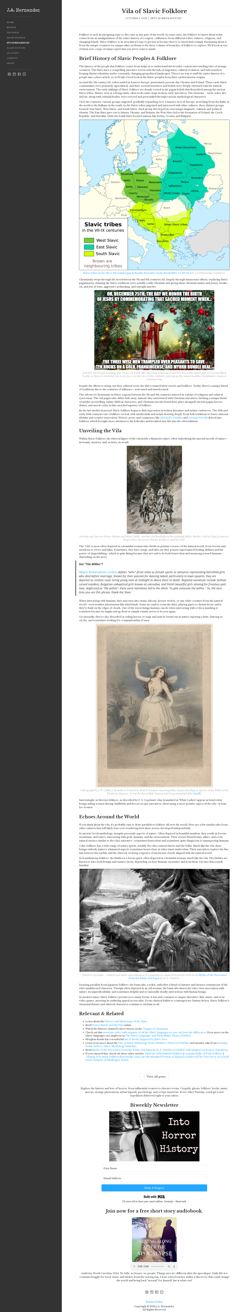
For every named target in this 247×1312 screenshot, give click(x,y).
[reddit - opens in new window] (14, 74)
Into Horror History (18, 43)
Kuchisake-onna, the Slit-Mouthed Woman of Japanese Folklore (158, 1056)
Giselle (197, 793)
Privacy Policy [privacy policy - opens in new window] (154, 1292)
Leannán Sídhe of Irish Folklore (203, 1053)
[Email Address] (160, 1177)
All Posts (13, 53)
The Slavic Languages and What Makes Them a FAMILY (158, 1035)
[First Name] (119, 1177)
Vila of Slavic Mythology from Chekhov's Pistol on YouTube (153, 1043)
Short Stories (16, 38)
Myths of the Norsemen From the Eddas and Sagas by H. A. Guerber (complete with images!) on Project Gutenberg (159, 1049)
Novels (11, 27)
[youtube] (24, 74)
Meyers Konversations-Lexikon (98, 572)
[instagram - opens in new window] (9, 74)
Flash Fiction (16, 48)
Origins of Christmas (155, 1028)
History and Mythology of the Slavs (126, 1021)
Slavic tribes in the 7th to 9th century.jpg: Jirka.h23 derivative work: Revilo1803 (130, 273)
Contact (12, 58)
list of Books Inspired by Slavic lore (145, 1039)
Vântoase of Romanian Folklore (163, 1053)
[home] (31, 10)
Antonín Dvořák (198, 417)
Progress (13, 33)
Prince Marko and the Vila (107, 1025)
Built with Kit (154, 1186)
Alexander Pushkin (171, 417)
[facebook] (19, 74)
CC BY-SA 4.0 (186, 273)
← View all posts (154, 1076)
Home (10, 22)
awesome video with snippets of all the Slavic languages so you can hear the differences (154, 1032)
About (11, 63)
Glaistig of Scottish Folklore (102, 1056)
